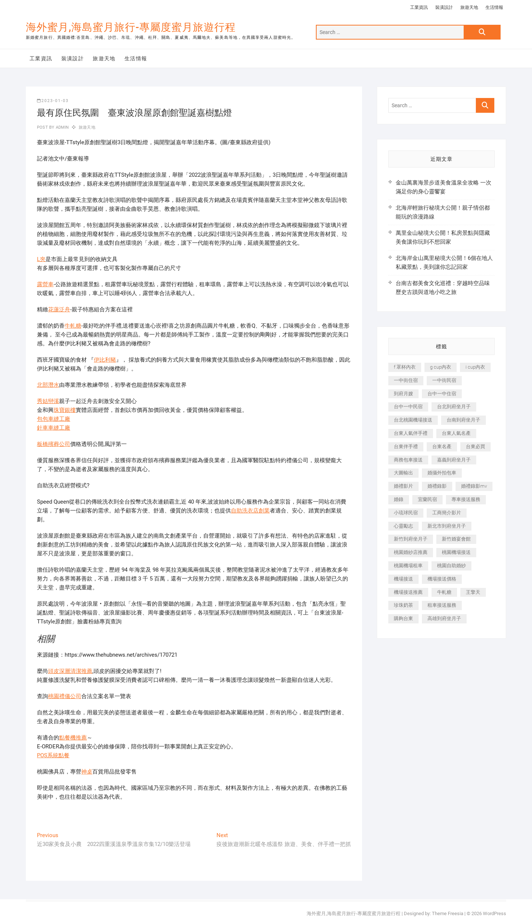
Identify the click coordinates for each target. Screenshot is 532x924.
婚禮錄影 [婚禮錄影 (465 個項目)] (437, 486)
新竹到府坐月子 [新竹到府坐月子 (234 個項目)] (410, 539)
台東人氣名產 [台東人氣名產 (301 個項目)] (456, 433)
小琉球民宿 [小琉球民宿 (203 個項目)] (406, 512)
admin (61, 127)
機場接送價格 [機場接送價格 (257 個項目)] (441, 579)
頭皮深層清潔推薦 (70, 671)
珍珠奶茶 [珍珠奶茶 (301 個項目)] (403, 605)
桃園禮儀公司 (64, 696)
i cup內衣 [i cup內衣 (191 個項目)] (475, 367)
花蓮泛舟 (59, 309)
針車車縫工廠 (53, 427)
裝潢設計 (444, 7)
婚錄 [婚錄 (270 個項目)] (398, 499)
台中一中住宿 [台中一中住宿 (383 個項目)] (441, 393)
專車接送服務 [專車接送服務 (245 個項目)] (465, 499)
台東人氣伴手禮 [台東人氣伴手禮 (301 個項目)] (410, 433)
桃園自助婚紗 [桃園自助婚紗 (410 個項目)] (451, 565)
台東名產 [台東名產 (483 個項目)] (441, 446)
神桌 (86, 771)
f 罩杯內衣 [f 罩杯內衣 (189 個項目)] (405, 367)
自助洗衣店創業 (250, 510)
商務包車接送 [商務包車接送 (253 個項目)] (408, 460)
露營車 (45, 284)
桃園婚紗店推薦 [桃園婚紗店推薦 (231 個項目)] (410, 552)
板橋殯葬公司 (53, 444)
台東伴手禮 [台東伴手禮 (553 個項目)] (406, 446)
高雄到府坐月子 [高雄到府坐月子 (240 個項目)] (444, 618)
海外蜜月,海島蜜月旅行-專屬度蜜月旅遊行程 (131, 27)
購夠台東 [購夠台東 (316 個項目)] (403, 618)
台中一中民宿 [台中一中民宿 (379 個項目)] (408, 406)
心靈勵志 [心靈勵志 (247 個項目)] (403, 526)
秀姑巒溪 (48, 401)
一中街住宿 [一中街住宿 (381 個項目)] (406, 380)
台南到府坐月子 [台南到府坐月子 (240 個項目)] (463, 420)
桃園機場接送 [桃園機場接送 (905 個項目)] (456, 552)
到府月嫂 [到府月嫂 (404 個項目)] (403, 393)
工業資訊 (419, 7)
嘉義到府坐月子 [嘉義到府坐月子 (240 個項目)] (454, 460)
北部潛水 (48, 385)
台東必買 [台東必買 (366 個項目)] (475, 446)
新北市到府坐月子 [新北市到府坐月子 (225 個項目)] (446, 526)
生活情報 (494, 7)
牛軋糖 (73, 325)
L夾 (41, 259)
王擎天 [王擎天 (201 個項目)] (473, 592)
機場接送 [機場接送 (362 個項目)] (403, 579)
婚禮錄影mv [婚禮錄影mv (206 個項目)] (474, 486)
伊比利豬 (105, 359)
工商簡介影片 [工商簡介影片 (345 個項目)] (446, 512)
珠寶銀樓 (65, 410)
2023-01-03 (53, 100)
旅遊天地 (469, 7)
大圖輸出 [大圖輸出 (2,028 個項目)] (403, 472)
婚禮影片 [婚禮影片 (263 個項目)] (403, 486)
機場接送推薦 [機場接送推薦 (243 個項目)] (408, 592)
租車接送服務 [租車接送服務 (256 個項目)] (441, 605)
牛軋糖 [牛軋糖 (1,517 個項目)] (444, 592)
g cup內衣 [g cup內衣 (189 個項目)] (440, 367)
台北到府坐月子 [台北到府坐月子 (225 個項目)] (454, 406)
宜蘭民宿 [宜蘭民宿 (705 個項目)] (427, 499)
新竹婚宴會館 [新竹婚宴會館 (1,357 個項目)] (456, 539)
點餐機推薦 (73, 737)
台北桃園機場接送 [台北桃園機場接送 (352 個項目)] (413, 420)
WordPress (494, 913)
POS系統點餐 (53, 755)
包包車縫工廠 (53, 419)
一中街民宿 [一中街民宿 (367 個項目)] (444, 380)
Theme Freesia (447, 913)
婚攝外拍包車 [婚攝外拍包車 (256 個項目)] (441, 472)
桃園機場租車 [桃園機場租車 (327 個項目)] (408, 565)
